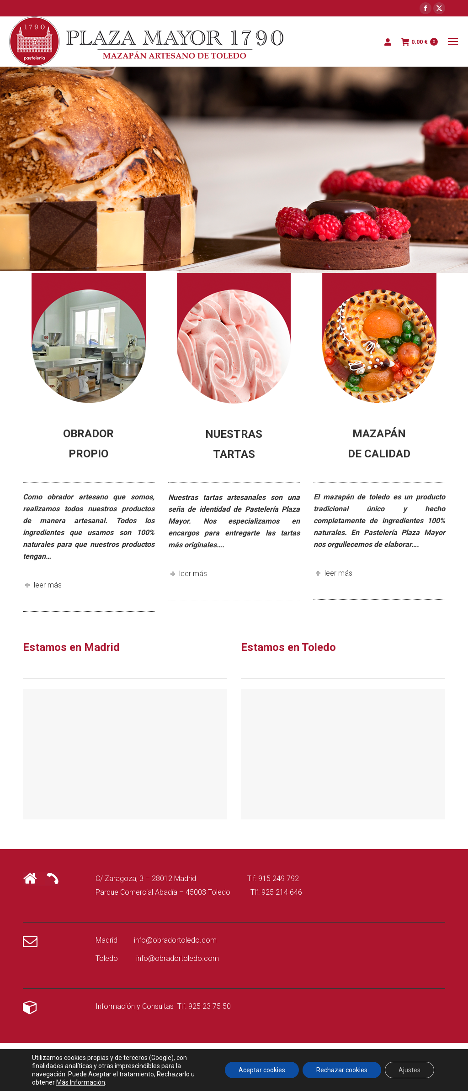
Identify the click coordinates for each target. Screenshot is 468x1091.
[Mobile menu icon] (453, 41)
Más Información (80, 1082)
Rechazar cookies (341, 1070)
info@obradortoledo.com (175, 940)
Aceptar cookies (262, 1070)
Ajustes (409, 1070)
